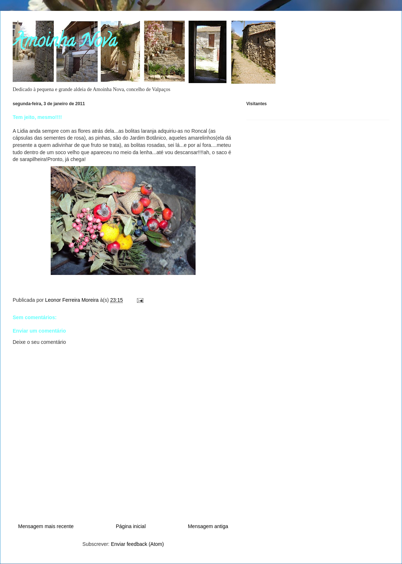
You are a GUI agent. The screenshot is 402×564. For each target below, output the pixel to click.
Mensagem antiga (208, 526)
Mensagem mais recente (46, 526)
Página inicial (131, 526)
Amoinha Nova (65, 43)
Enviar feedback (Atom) (137, 544)
